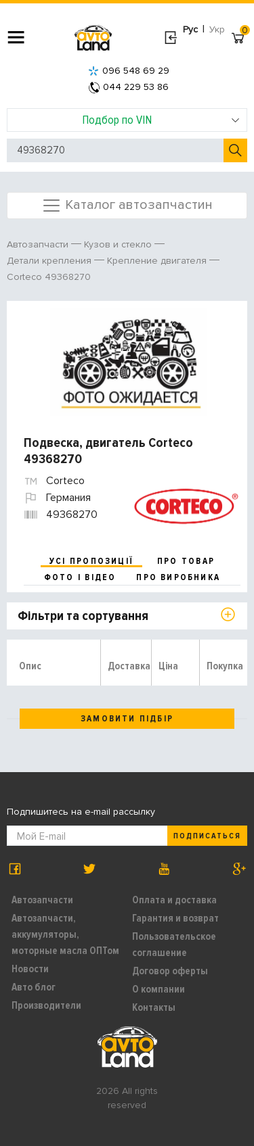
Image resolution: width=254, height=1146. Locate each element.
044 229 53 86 (129, 87)
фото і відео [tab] (80, 577)
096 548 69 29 (128, 70)
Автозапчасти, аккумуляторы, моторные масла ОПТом (65, 934)
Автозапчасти (42, 900)
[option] (129, 362)
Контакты (153, 1007)
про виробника (178, 577)
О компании (158, 989)
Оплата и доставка (174, 900)
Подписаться (207, 836)
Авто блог (34, 987)
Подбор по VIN (161, 119)
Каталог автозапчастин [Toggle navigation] (127, 205)
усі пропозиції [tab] (91, 561)
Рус (190, 29)
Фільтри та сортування (83, 616)
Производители (46, 1005)
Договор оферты (170, 971)
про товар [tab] (186, 561)
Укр (217, 29)
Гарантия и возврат (175, 918)
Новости (30, 969)
